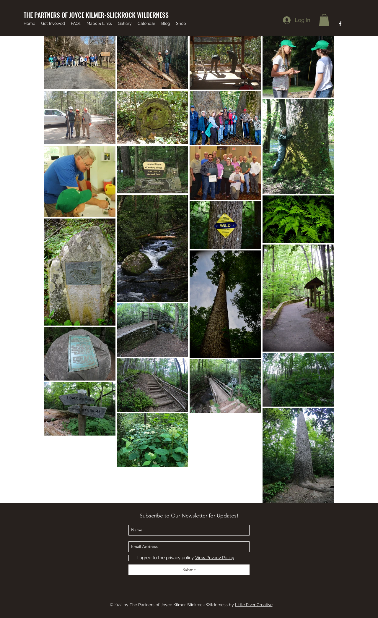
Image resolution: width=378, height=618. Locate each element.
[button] (324, 20)
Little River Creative (254, 604)
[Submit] (189, 569)
